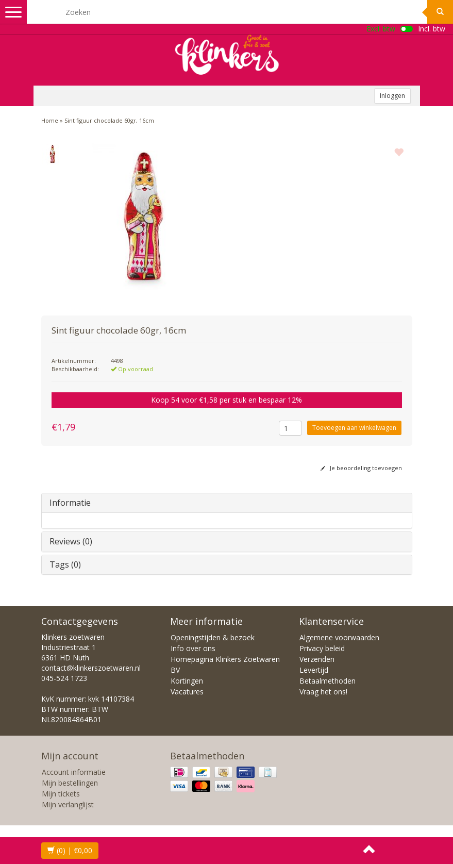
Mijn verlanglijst (68, 804)
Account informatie (74, 772)
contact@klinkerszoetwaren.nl (91, 668)
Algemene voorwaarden (339, 637)
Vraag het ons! (323, 691)
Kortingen (187, 681)
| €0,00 (69, 850)
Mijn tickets (61, 794)
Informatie (70, 502)
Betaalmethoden (327, 681)
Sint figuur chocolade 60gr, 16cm (109, 120)
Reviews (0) (70, 541)
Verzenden (316, 659)
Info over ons (193, 648)
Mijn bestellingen (70, 783)
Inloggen (392, 95)
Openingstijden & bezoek (213, 637)
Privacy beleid (322, 648)
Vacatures (187, 691)
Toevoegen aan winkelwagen (354, 427)
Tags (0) (65, 564)
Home (49, 120)
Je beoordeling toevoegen (361, 468)
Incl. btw (431, 29)
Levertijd (313, 670)
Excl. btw (380, 29)
